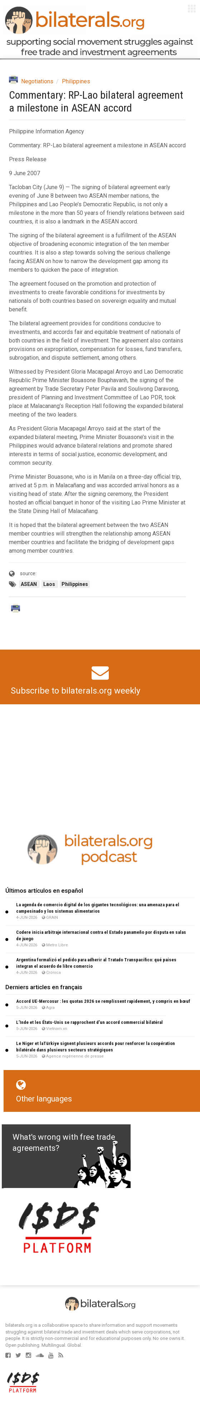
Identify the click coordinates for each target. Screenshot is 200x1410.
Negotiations (37, 81)
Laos (49, 584)
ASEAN (29, 584)
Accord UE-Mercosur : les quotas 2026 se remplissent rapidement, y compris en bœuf (103, 1001)
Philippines (76, 81)
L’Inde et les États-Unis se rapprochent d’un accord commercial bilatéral (89, 1022)
